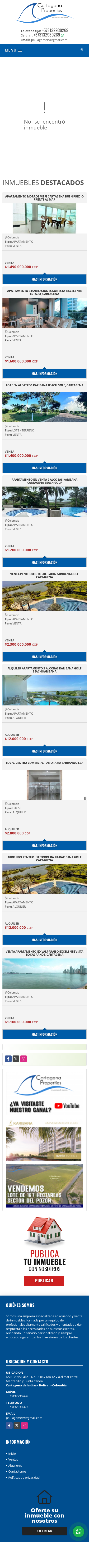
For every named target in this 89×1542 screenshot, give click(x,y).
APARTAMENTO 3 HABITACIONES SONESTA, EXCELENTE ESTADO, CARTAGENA (44, 292)
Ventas (13, 1459)
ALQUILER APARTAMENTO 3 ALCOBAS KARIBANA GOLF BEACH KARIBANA (45, 670)
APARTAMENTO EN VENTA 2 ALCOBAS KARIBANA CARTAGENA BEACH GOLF (44, 481)
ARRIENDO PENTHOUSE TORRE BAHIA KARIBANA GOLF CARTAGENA (45, 859)
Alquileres (15, 1465)
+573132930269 (55, 30)
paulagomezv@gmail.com (24, 1418)
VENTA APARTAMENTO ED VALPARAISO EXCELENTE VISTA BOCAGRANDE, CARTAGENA (44, 953)
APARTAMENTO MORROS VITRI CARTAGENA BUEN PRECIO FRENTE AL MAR (44, 198)
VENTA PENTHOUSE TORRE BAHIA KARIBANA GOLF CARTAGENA (44, 575)
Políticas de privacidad (24, 1477)
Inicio (12, 1453)
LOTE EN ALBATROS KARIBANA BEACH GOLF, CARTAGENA (44, 385)
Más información (44, 279)
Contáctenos (17, 1471)
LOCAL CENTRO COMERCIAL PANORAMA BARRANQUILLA (44, 763)
